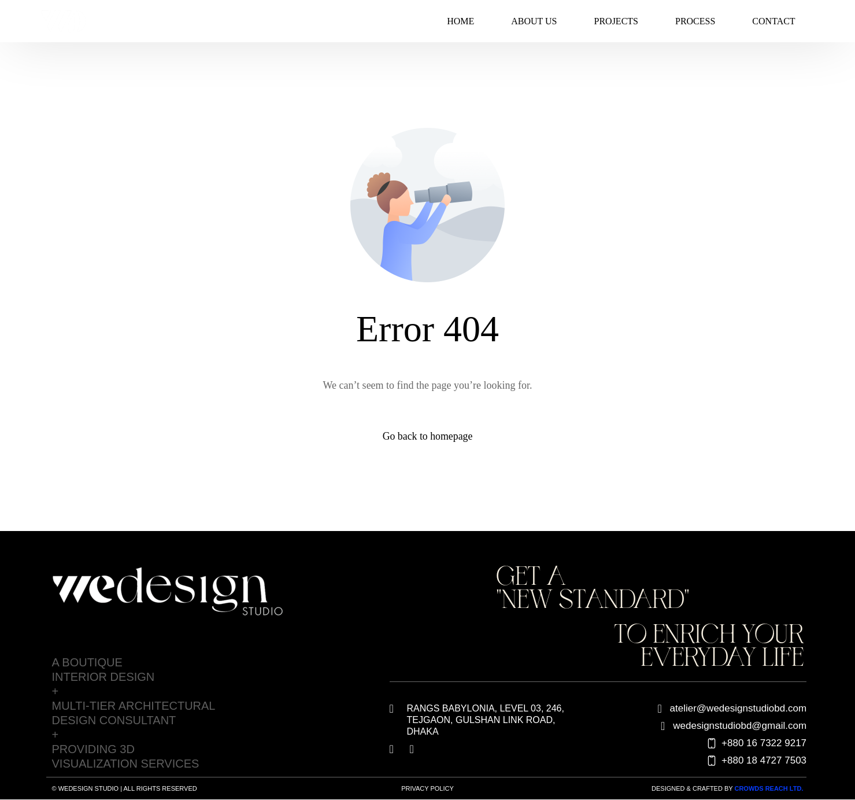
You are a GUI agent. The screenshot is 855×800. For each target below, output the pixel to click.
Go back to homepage (427, 436)
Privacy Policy (427, 788)
